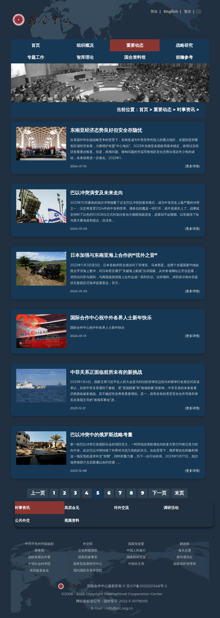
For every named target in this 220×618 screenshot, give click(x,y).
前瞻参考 (184, 57)
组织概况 (85, 45)
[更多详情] (192, 166)
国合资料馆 (135, 57)
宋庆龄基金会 (39, 570)
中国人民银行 (136, 550)
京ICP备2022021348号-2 (146, 586)
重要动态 (134, 45)
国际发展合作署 (39, 557)
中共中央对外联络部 (39, 544)
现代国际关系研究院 (87, 570)
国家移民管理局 (184, 564)
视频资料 (71, 520)
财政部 (184, 544)
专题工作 (35, 57)
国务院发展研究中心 (87, 564)
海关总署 (184, 550)
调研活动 (171, 508)
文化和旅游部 (87, 550)
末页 (179, 493)
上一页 (38, 493)
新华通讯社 (185, 557)
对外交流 (121, 508)
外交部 (88, 544)
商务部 (39, 550)
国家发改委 (136, 544)
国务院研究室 (136, 557)
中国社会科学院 (39, 564)
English (171, 11)
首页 (35, 45)
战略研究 (184, 45)
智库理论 (85, 57)
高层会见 (71, 508)
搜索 (199, 11)
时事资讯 (186, 109)
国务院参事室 (87, 557)
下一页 (159, 493)
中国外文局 (136, 564)
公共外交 (22, 520)
